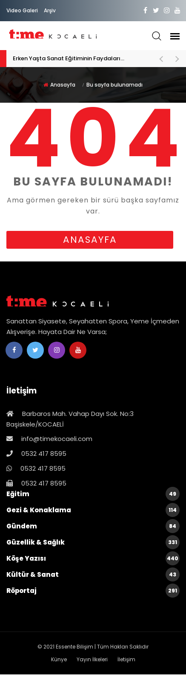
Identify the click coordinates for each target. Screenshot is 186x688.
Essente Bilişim (74, 646)
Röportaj (93, 591)
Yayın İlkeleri (92, 659)
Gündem (93, 526)
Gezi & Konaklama (93, 510)
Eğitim (93, 494)
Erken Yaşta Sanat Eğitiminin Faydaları (81, 59)
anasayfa (90, 239)
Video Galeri (22, 10)
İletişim (126, 659)
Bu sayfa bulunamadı (114, 84)
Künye (59, 659)
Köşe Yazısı (93, 558)
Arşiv (50, 10)
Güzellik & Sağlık (93, 542)
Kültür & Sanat (93, 574)
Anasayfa (62, 84)
